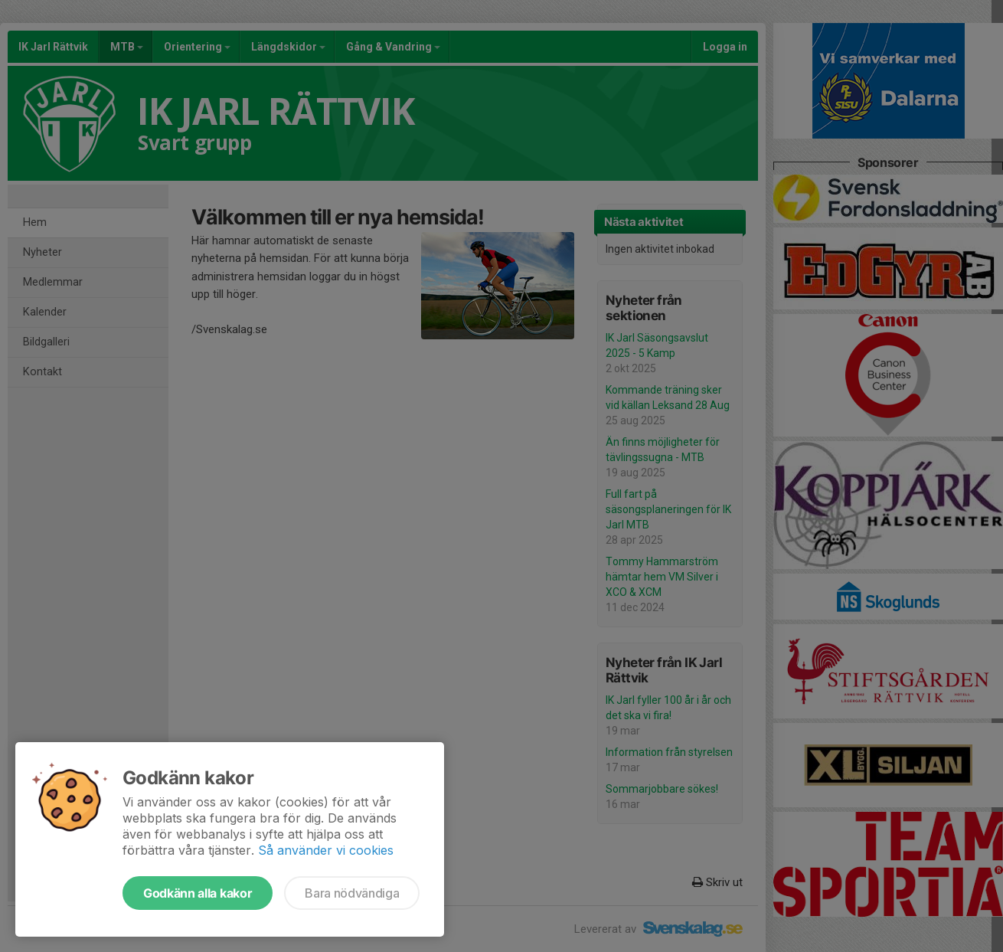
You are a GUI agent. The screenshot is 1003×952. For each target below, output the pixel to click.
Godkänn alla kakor (197, 893)
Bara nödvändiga (352, 893)
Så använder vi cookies (326, 850)
